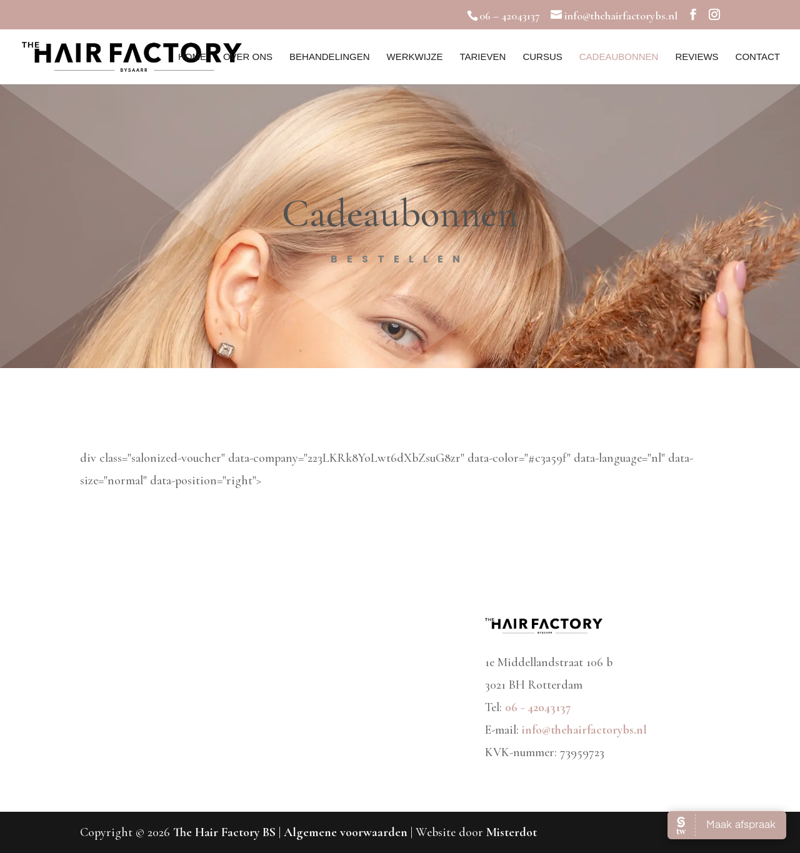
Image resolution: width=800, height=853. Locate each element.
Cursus (542, 57)
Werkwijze (414, 57)
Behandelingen (329, 57)
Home (192, 57)
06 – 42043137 (509, 15)
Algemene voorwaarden (347, 832)
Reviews (696, 57)
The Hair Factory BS (224, 832)
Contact (758, 57)
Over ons (247, 57)
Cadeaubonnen (619, 57)
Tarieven (482, 57)
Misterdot (511, 832)
